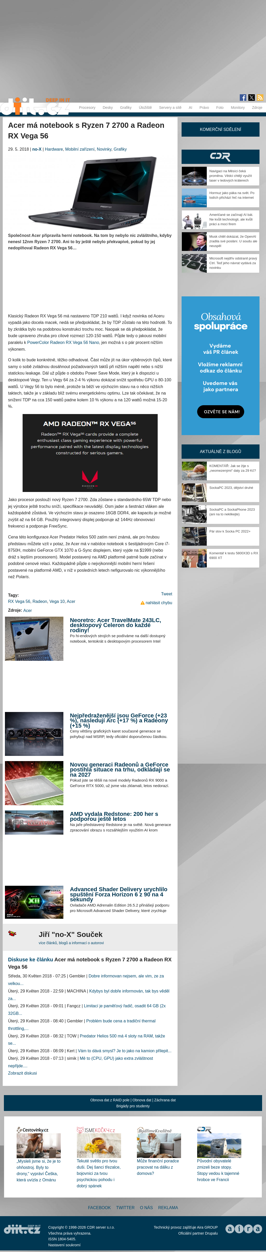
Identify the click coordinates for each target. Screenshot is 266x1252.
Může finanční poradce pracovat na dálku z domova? (158, 1167)
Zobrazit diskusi (22, 1073)
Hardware (54, 149)
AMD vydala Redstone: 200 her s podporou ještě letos (114, 816)
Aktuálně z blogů (220, 451)
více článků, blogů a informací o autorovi (71, 943)
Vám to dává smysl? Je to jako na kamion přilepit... (124, 1051)
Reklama (168, 1208)
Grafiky (125, 107)
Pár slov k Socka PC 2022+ (230, 531)
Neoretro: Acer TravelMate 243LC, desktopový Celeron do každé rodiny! (115, 625)
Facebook (99, 1208)
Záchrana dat (165, 1100)
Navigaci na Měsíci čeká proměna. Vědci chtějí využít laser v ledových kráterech (230, 175)
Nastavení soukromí (64, 1245)
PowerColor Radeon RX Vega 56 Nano (63, 342)
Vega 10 (57, 601)
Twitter (125, 1208)
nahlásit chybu (159, 603)
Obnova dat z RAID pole (110, 1100)
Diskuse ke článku (30, 959)
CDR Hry (221, 157)
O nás (146, 1208)
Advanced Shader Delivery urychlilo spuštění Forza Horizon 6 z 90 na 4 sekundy (118, 894)
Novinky (104, 149)
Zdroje (257, 107)
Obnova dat (141, 1100)
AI (190, 107)
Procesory (87, 107)
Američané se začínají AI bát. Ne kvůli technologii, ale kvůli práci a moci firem (231, 219)
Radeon (39, 601)
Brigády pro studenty (133, 1106)
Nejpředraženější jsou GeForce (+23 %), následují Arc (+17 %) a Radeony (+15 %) (119, 720)
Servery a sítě (170, 107)
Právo (204, 107)
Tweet (166, 594)
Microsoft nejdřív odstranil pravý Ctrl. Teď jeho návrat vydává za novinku (233, 263)
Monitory (238, 107)
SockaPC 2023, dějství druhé (231, 488)
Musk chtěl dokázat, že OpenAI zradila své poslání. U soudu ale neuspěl (233, 241)
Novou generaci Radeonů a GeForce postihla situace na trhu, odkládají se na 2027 (120, 769)
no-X (37, 149)
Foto (220, 107)
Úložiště (145, 107)
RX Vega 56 (19, 601)
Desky (108, 107)
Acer (71, 601)
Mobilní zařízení (80, 149)
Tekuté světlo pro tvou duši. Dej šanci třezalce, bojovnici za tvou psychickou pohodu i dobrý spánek (99, 1173)
